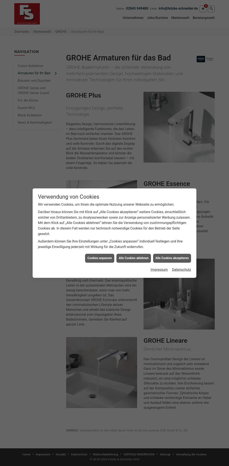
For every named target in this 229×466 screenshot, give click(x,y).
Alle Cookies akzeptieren (172, 242)
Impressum (159, 254)
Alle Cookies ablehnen (134, 242)
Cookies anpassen (99, 242)
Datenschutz (181, 254)
